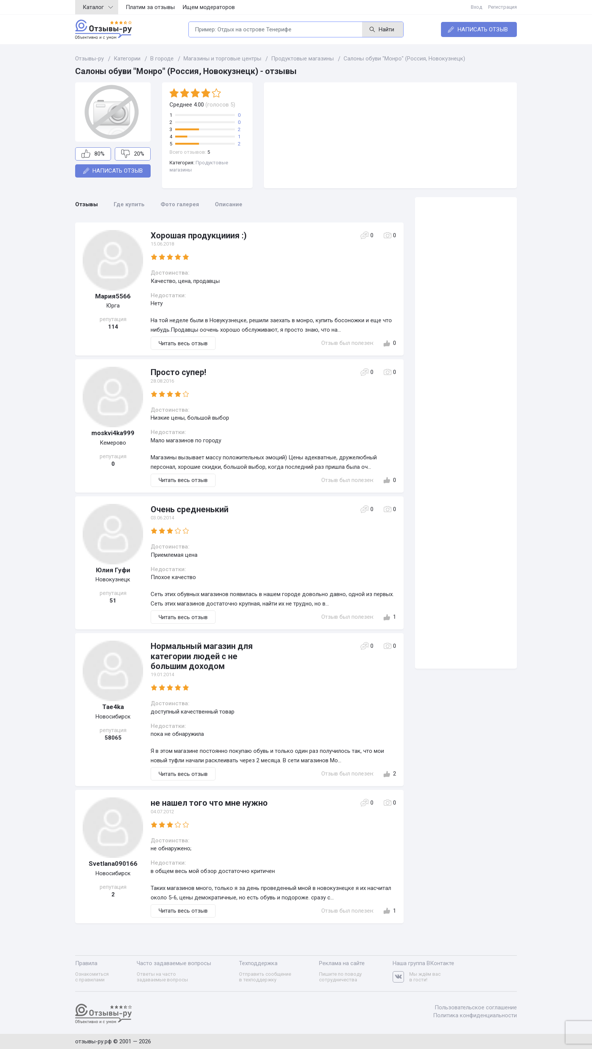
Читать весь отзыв (183, 343)
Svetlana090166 (113, 863)
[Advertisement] (390, 135)
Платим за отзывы (150, 7)
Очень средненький (189, 509)
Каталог (98, 7)
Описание (228, 204)
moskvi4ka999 (112, 433)
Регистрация (502, 7)
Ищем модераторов (208, 7)
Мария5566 (113, 296)
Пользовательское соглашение (476, 1007)
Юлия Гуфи (113, 570)
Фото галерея (179, 204)
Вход (476, 7)
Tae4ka (113, 707)
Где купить (129, 204)
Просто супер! (178, 372)
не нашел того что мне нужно (209, 803)
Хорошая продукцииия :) (199, 235)
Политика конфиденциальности (475, 1015)
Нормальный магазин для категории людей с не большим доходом (202, 656)
